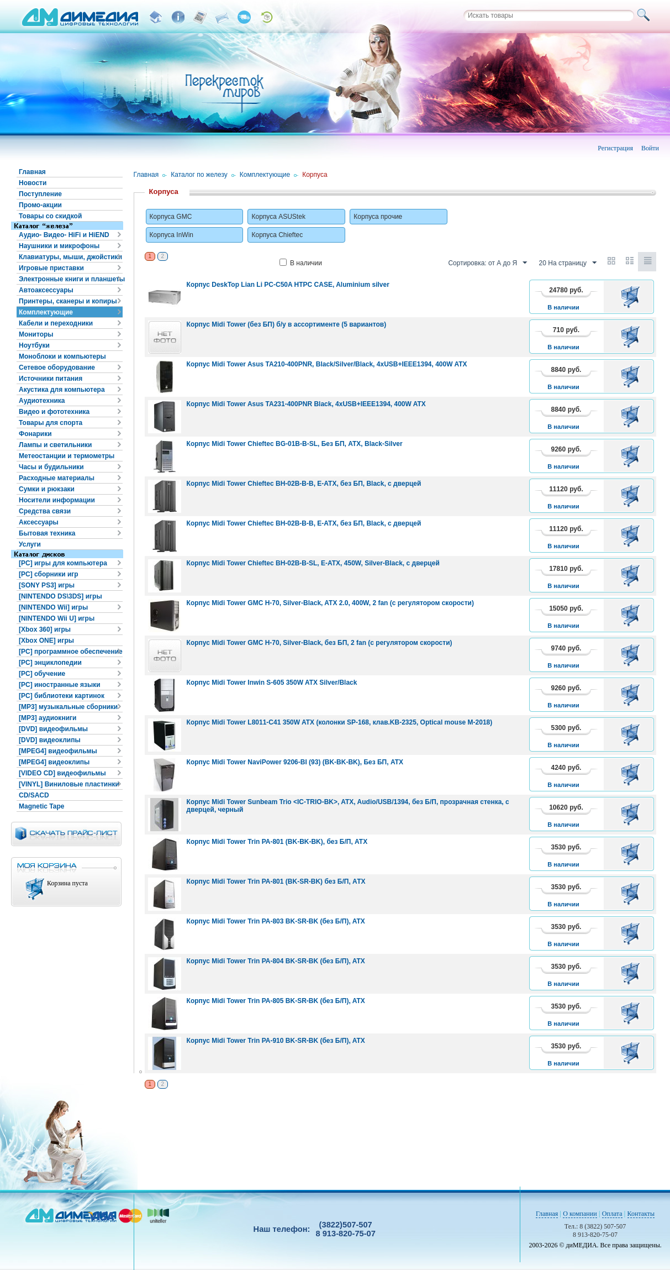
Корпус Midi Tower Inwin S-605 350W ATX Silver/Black (272, 682)
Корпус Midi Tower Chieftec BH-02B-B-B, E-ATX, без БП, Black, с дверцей (304, 483)
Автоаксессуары (46, 290)
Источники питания (50, 378)
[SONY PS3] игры (47, 585)
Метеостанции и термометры (66, 456)
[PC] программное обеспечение (71, 651)
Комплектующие (46, 312)
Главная (32, 172)
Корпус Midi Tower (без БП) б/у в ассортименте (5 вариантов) (287, 324)
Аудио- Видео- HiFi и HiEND (64, 235)
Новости (32, 183)
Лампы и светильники (55, 445)
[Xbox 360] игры (45, 629)
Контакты (641, 1213)
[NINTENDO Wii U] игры (56, 618)
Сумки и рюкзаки (47, 489)
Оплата (612, 1213)
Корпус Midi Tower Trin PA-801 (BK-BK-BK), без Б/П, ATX (277, 842)
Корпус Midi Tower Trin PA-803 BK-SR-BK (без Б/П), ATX (276, 921)
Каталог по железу (199, 175)
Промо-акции (40, 205)
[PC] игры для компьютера (63, 563)
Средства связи (45, 511)
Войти (650, 148)
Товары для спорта (50, 423)
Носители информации (57, 500)
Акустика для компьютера (62, 389)
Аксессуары (39, 522)
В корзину (632, 297)
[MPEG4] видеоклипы (54, 762)
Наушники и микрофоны (59, 246)
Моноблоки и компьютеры (62, 356)
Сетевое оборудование (57, 367)
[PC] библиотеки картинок (61, 696)
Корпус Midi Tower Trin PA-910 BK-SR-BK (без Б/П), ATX (276, 1041)
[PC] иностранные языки (60, 685)
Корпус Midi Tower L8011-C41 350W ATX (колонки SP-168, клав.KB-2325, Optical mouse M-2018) (340, 722)
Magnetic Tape (41, 806)
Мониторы (36, 334)
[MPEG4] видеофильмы (58, 751)
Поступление (40, 194)
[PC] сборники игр (48, 574)
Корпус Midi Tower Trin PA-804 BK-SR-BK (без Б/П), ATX (276, 961)
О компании (580, 1213)
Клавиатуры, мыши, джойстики (70, 257)
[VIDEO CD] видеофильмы (62, 773)
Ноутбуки (34, 345)
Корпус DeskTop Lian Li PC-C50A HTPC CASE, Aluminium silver (288, 284)
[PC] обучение (42, 674)
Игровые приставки (51, 268)
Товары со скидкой (50, 216)
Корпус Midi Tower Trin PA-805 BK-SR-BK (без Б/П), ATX (276, 1001)
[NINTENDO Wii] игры (53, 607)
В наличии (300, 263)
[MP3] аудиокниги (47, 718)
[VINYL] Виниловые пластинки (69, 784)
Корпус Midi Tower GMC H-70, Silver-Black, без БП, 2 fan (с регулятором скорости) (319, 643)
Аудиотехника (42, 401)
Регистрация (615, 148)
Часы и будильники (51, 467)
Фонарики (35, 434)
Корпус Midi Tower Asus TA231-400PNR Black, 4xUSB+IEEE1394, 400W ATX (306, 404)
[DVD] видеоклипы (50, 740)
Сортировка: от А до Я (487, 263)
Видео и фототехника (54, 412)
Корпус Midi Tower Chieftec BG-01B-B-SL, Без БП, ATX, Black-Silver (295, 444)
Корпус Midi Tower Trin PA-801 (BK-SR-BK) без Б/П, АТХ (276, 881)
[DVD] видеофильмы (53, 729)
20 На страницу (568, 263)
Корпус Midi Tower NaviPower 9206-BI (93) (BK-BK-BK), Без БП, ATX (295, 762)
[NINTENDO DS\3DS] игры (60, 596)
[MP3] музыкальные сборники (68, 707)
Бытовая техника (47, 533)
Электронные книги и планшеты (71, 279)
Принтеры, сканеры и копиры (68, 301)
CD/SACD (34, 795)
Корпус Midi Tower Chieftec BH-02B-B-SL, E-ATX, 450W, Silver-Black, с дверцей (313, 563)
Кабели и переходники (56, 323)
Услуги (30, 544)
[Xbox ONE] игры (46, 640)
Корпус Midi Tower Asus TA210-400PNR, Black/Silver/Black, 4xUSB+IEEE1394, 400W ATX (327, 364)
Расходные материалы (56, 478)
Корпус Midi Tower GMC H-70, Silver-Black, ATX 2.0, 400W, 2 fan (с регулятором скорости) (330, 603)
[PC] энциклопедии (50, 663)
